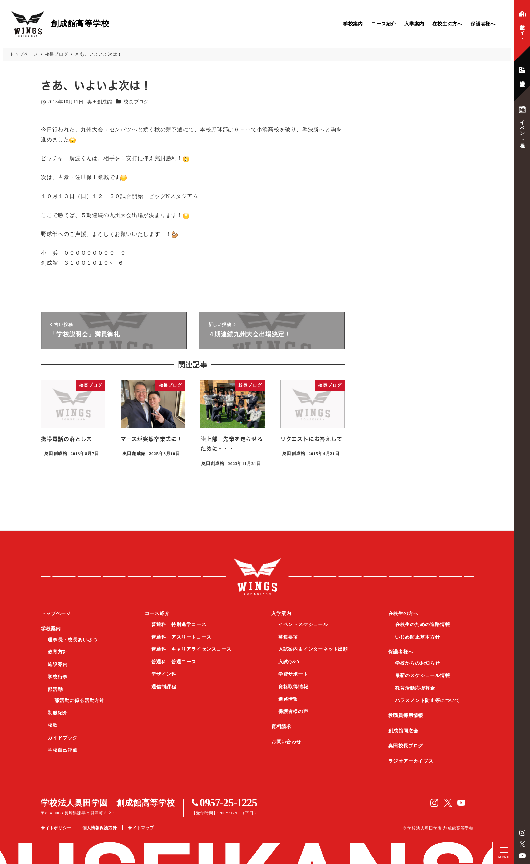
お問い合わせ (286, 741)
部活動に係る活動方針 (79, 700)
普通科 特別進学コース (179, 624)
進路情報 (288, 699)
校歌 (53, 725)
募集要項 (288, 637)
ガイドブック (63, 737)
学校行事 (58, 677)
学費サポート (293, 674)
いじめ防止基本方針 (417, 637)
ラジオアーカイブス (410, 761)
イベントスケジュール (303, 624)
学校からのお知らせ (417, 663)
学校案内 (353, 23)
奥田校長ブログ (406, 745)
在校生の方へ (447, 23)
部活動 (55, 689)
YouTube (522, 856)
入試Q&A (289, 661)
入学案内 (414, 23)
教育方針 (58, 652)
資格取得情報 (293, 686)
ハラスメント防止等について (427, 700)
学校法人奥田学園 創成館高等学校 (108, 802)
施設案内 (58, 664)
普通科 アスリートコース (181, 637)
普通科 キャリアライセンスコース (191, 649)
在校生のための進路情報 (422, 624)
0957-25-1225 (228, 802)
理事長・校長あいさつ (73, 639)
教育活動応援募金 (415, 688)
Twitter (522, 844)
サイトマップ (141, 827)
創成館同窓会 (403, 730)
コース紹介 (383, 23)
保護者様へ (483, 23)
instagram (522, 833)
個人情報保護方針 (99, 827)
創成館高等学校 (257, 576)
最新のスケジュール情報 (422, 675)
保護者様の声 (293, 711)
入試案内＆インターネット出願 (313, 649)
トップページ (56, 613)
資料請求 (281, 726)
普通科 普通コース (173, 661)
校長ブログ (136, 101)
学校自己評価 (63, 750)
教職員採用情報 (406, 715)
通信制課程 (163, 686)
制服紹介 (58, 712)
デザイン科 (163, 674)
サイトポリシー (56, 827)
